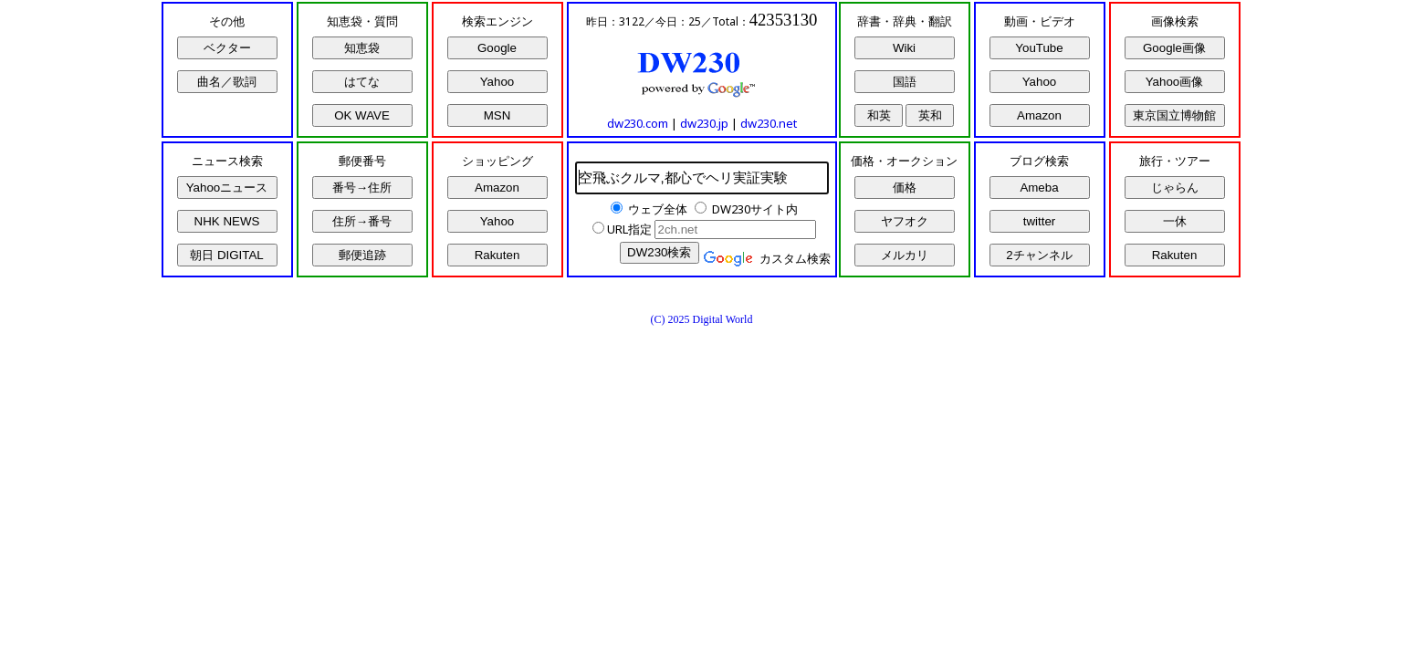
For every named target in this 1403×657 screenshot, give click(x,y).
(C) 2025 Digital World (702, 319)
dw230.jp (704, 123)
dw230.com (637, 123)
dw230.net (768, 123)
